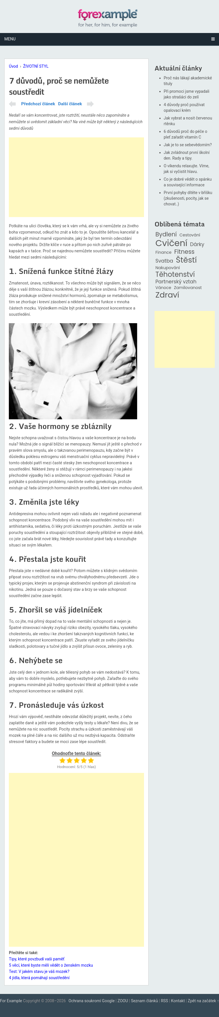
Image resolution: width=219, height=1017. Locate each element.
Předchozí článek (38, 103)
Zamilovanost (188, 287)
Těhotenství (175, 275)
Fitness (184, 251)
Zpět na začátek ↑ (203, 1001)
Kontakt (178, 1001)
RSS (164, 1001)
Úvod (13, 66)
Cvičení (171, 243)
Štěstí (186, 260)
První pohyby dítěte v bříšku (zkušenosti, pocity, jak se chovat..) (188, 198)
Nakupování (167, 267)
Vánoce (163, 287)
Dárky (197, 244)
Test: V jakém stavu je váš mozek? (39, 971)
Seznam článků (144, 1001)
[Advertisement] (76, 177)
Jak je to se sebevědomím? (188, 145)
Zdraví (167, 295)
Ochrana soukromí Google (91, 1001)
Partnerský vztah (175, 282)
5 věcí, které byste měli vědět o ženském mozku (51, 965)
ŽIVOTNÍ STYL (35, 66)
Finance (163, 252)
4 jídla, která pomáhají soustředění (39, 977)
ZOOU (122, 1001)
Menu (9, 39)
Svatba (164, 261)
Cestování (189, 235)
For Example (11, 1001)
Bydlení (166, 234)
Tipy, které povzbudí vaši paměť (36, 959)
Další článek (70, 103)
